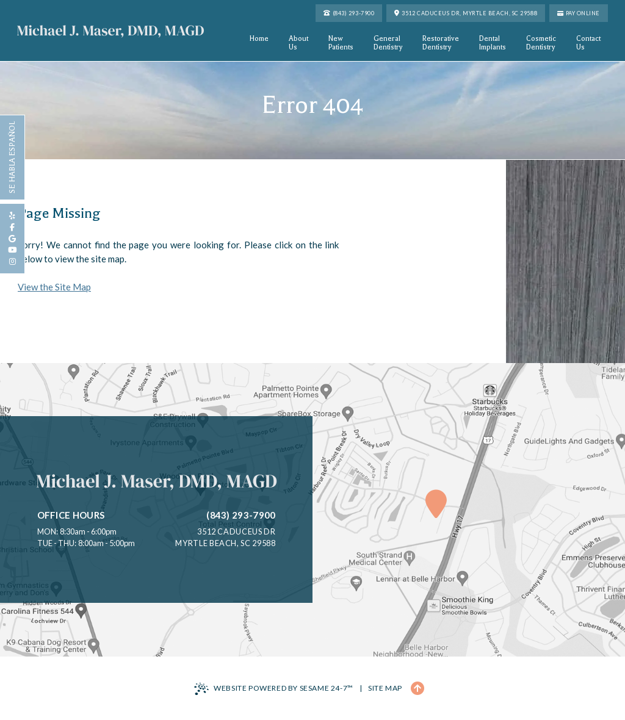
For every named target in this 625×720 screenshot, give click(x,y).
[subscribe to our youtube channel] (12, 250)
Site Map (385, 688)
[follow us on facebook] (12, 227)
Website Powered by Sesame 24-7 (273, 689)
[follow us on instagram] (12, 261)
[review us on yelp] (12, 215)
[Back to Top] (417, 688)
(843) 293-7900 (240, 514)
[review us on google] (12, 239)
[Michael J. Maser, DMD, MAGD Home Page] (110, 31)
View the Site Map (54, 286)
